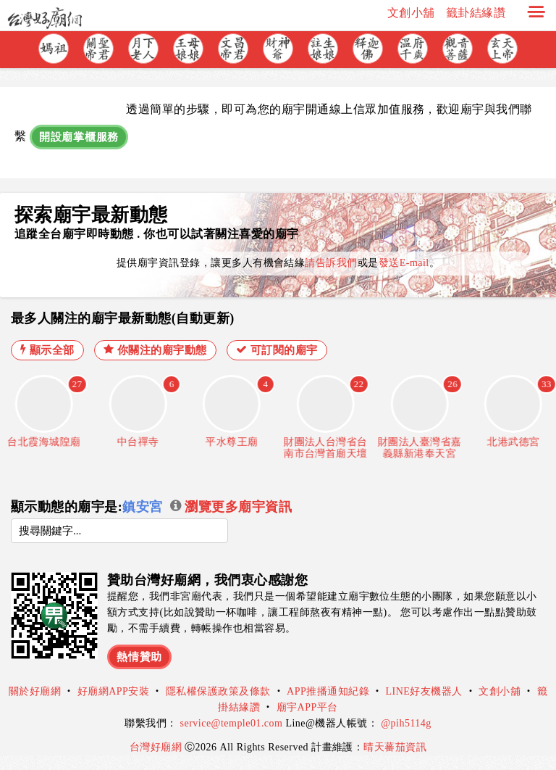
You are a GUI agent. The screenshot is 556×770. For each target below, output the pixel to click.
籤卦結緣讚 (475, 13)
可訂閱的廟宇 (277, 350)
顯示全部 (47, 350)
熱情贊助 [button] (139, 657)
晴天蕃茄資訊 (394, 747)
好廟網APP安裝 (113, 691)
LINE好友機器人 (424, 691)
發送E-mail (404, 262)
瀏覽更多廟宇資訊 (231, 507)
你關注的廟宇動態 (155, 350)
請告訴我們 (331, 262)
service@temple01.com (231, 723)
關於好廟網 (35, 691)
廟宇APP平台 (307, 707)
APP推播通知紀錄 (328, 691)
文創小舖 (411, 13)
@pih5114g (406, 723)
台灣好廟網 (157, 747)
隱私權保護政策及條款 (218, 691)
